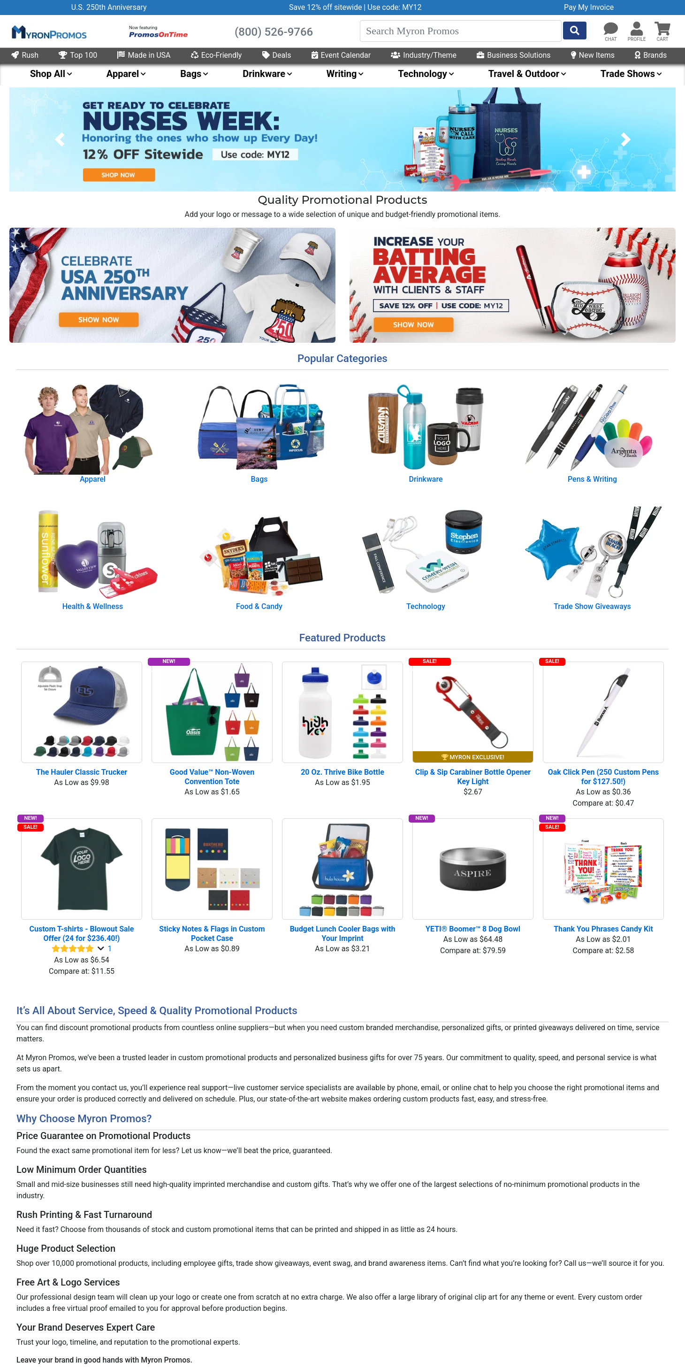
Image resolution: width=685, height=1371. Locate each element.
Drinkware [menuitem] (264, 73)
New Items (593, 55)
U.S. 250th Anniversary (109, 7)
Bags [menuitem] (190, 73)
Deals (276, 55)
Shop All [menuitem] (47, 73)
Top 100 (78, 55)
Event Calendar (341, 55)
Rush (24, 55)
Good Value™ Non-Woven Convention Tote (213, 777)
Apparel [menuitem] (123, 73)
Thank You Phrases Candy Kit (603, 928)
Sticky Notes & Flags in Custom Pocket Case (212, 933)
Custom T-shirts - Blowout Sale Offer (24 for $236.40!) (83, 933)
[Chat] (611, 29)
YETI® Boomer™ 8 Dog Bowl (473, 928)
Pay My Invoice (589, 7)
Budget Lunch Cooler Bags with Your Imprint (343, 933)
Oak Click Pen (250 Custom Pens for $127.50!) (604, 777)
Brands (651, 55)
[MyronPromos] (48, 31)
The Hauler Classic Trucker (81, 772)
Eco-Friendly (216, 55)
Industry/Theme (424, 55)
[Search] (461, 31)
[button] (637, 29)
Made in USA (143, 55)
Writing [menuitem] (342, 73)
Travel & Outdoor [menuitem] (523, 73)
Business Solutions (513, 55)
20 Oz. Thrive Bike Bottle (342, 772)
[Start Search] (574, 30)
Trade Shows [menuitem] (628, 73)
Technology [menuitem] (422, 73)
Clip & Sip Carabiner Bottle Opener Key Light (474, 777)
